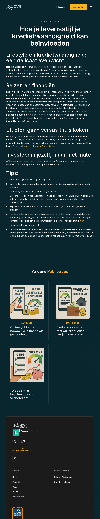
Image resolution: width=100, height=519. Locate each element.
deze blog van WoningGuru (40, 146)
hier (82, 220)
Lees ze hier (32, 121)
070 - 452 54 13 (18, 449)
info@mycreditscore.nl (21, 451)
